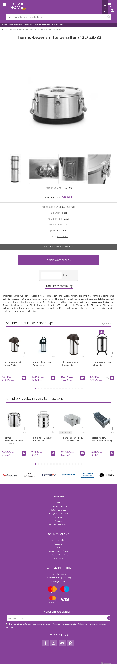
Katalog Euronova (58, 510)
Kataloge (58, 517)
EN (105, 8)
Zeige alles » (105, 323)
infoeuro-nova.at (62, 524)
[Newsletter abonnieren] (108, 618)
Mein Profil (58, 558)
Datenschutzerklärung (58, 551)
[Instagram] (53, 643)
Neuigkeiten (28, 25)
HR (105, 5)
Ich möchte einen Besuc (42, 25)
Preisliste (58, 521)
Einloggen (110, 13)
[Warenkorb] (108, 5)
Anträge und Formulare (58, 513)
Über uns (4, 25)
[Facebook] (45, 643)
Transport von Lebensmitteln (51, 29)
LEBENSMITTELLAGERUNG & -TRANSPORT (20, 29)
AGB (58, 547)
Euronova (62, 236)
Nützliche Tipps (57, 25)
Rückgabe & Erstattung (58, 555)
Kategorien (58, 544)
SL (104, 2)
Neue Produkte (58, 540)
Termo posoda (61, 230)
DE (105, 12)
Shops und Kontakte (15, 25)
